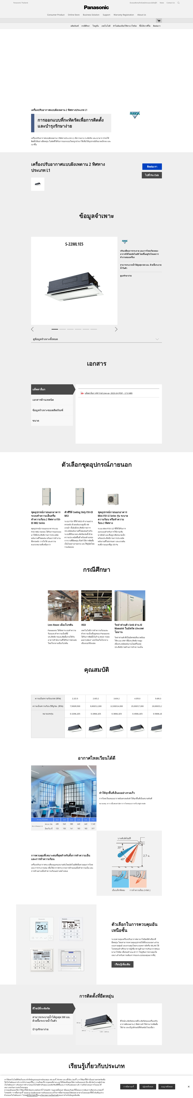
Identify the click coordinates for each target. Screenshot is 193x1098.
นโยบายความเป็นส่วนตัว (49, 1095)
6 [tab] (93, 329)
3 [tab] (70, 329)
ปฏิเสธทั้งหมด (147, 1087)
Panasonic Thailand (20, 3)
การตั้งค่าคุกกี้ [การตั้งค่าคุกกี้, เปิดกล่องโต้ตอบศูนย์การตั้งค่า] (128, 1087)
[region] (96, 1087)
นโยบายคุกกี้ (32, 1095)
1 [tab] (55, 329)
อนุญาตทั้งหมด (166, 1087)
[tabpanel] (74, 281)
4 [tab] (78, 329)
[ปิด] (189, 1087)
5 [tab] (86, 329)
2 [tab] (62, 329)
